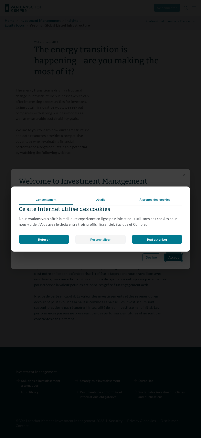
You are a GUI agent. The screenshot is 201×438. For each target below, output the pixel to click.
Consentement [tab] (46, 199)
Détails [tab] (100, 199)
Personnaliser (44, 239)
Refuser (100, 239)
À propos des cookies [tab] (154, 199)
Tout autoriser (157, 239)
